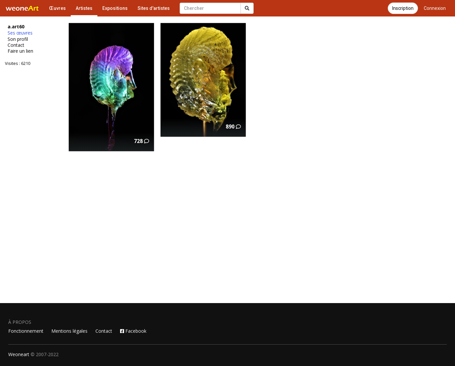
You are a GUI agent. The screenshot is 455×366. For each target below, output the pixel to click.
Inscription (403, 8)
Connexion (435, 8)
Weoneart (18, 354)
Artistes (84, 8)
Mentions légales (69, 331)
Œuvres (57, 8)
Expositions (115, 8)
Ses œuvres (20, 33)
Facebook (133, 331)
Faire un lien (20, 51)
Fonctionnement (25, 331)
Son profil (18, 39)
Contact (16, 45)
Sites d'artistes (154, 8)
